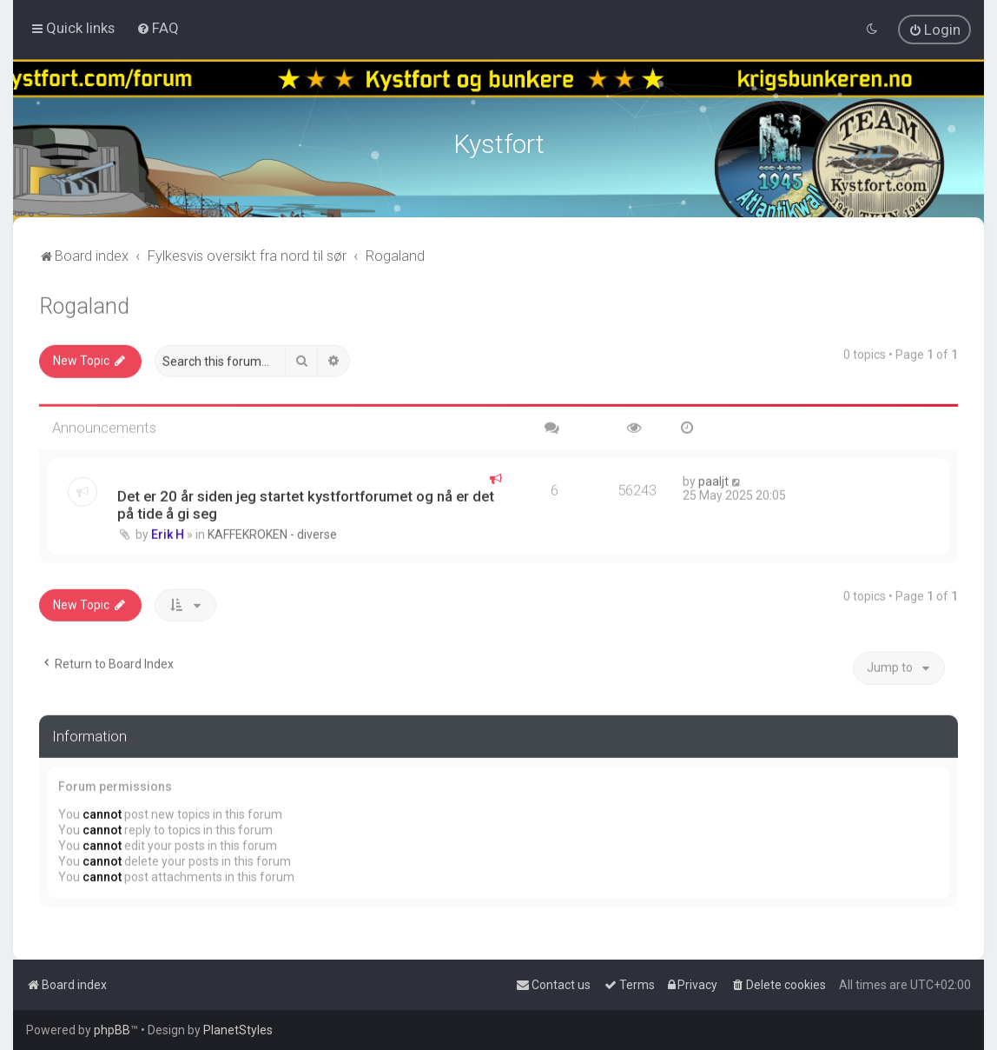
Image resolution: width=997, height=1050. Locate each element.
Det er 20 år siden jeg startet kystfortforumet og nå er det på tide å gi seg (305, 501)
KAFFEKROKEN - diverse (272, 531)
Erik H (167, 531)
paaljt (713, 478)
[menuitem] (157, 28)
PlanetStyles (238, 1030)
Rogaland (84, 303)
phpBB (112, 1030)
